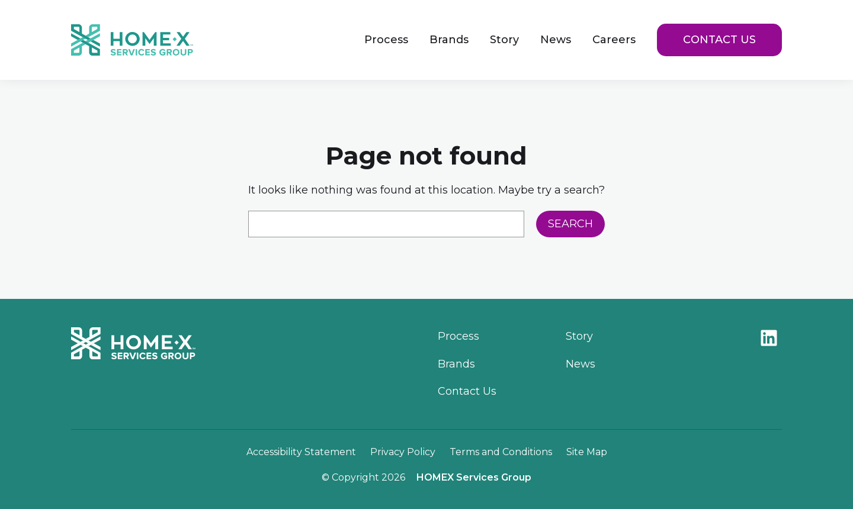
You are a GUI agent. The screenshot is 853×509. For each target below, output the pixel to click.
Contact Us (719, 39)
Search (570, 223)
